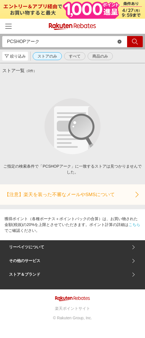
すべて (75, 56)
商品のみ (100, 56)
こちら (134, 224)
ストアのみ (47, 56)
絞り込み (15, 56)
